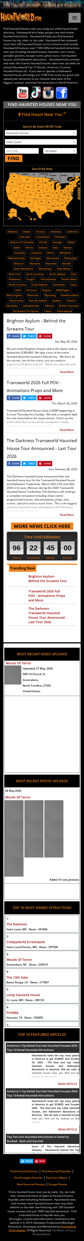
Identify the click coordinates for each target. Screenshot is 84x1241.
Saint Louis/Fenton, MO (32, 947)
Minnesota (53, 258)
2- (7, 936)
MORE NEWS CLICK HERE (42, 526)
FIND (13, 158)
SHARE (15, 336)
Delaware (60, 236)
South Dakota (39, 284)
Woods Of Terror (18, 663)
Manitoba (12, 305)
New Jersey (45, 268)
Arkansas (55, 231)
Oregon (30, 279)
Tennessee (59, 284)
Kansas (68, 247)
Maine (50, 252)
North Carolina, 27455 (37, 685)
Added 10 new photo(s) (64, 880)
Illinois (29, 247)
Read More (67, 372)
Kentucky (19, 252)
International (64, 311)
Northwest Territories (26, 311)
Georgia (57, 242)
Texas (73, 284)
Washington (63, 290)
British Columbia (69, 305)
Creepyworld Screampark (25, 942)
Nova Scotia (16, 300)
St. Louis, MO (25, 1000)
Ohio (73, 274)
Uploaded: (38, 668)
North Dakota (57, 274)
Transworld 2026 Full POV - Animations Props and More (46, 595)
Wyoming (50, 295)
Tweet (28, 1160)
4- (7, 972)
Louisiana (36, 252)
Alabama (12, 231)
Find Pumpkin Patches (28, 1178)
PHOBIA (12, 1013)
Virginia (46, 290)
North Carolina (34, 274)
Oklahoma (15, 279)
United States (31, 691)
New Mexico (64, 268)
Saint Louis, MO (26, 929)
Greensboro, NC (27, 964)
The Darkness (16, 924)
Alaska (26, 231)
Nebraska (51, 263)
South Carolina (17, 284)
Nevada (66, 263)
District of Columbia (22, 242)
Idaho (16, 247)
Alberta (49, 305)
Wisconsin (33, 295)
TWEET (31, 336)
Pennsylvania (48, 279)
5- (7, 989)
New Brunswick (38, 300)
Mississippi (70, 258)
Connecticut (43, 236)
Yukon (48, 311)
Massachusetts (16, 258)
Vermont (31, 290)
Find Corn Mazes (56, 1178)
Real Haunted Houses (31, 1184)
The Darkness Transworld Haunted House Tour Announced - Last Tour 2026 (42, 448)
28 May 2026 (13, 791)
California (72, 231)
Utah (18, 290)
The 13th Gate (17, 977)
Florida (43, 242)
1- (7, 919)
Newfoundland (70, 295)
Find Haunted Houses (24, 1171)
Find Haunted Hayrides (56, 1171)
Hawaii (71, 242)
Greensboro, (31, 680)
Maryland (65, 252)
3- (7, 954)
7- (7, 1025)
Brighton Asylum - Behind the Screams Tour (47, 578)
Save (42, 1160)
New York (14, 274)
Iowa (55, 247)
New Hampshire (23, 268)
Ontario (71, 300)
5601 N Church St (34, 674)
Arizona (40, 231)
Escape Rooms (58, 1184)
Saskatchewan (31, 305)
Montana (35, 263)
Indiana (43, 247)
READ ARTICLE (67, 1084)
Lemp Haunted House (23, 995)
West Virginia (14, 295)
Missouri (19, 263)
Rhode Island (69, 279)
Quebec (56, 300)
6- (7, 1007)
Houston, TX (24, 1017)
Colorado (24, 236)
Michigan (35, 258)
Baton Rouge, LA (27, 982)
